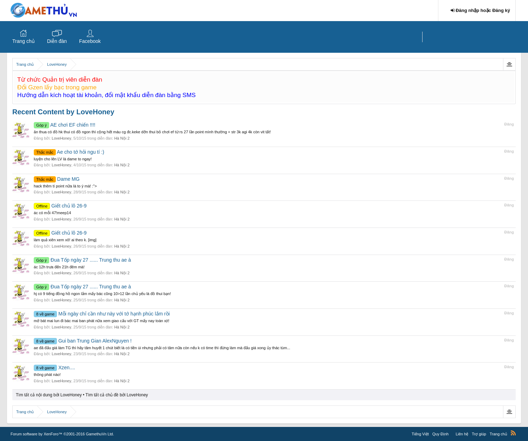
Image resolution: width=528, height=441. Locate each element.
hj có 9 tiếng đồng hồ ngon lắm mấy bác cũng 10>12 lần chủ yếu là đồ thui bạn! (102, 294)
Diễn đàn (57, 41)
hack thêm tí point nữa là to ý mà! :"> (65, 186)
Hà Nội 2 (122, 138)
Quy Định (440, 434)
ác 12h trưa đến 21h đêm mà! (59, 267)
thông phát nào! (47, 374)
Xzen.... (54, 367)
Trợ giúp (479, 434)
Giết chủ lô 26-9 (60, 206)
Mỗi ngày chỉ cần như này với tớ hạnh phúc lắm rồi (102, 314)
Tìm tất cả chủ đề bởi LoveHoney (116, 394)
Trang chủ (23, 41)
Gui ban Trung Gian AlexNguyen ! (83, 341)
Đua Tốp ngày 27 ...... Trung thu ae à (82, 260)
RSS (513, 432)
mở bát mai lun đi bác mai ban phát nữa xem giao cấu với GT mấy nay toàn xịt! (101, 321)
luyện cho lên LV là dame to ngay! (63, 159)
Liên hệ (462, 434)
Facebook (90, 41)
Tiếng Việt (420, 434)
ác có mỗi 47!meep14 (52, 213)
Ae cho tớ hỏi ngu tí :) (69, 152)
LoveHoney (61, 138)
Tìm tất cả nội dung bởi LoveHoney (49, 394)
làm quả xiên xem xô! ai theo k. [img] (65, 240)
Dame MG (56, 179)
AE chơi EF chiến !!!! (64, 125)
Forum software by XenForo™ (62, 434)
